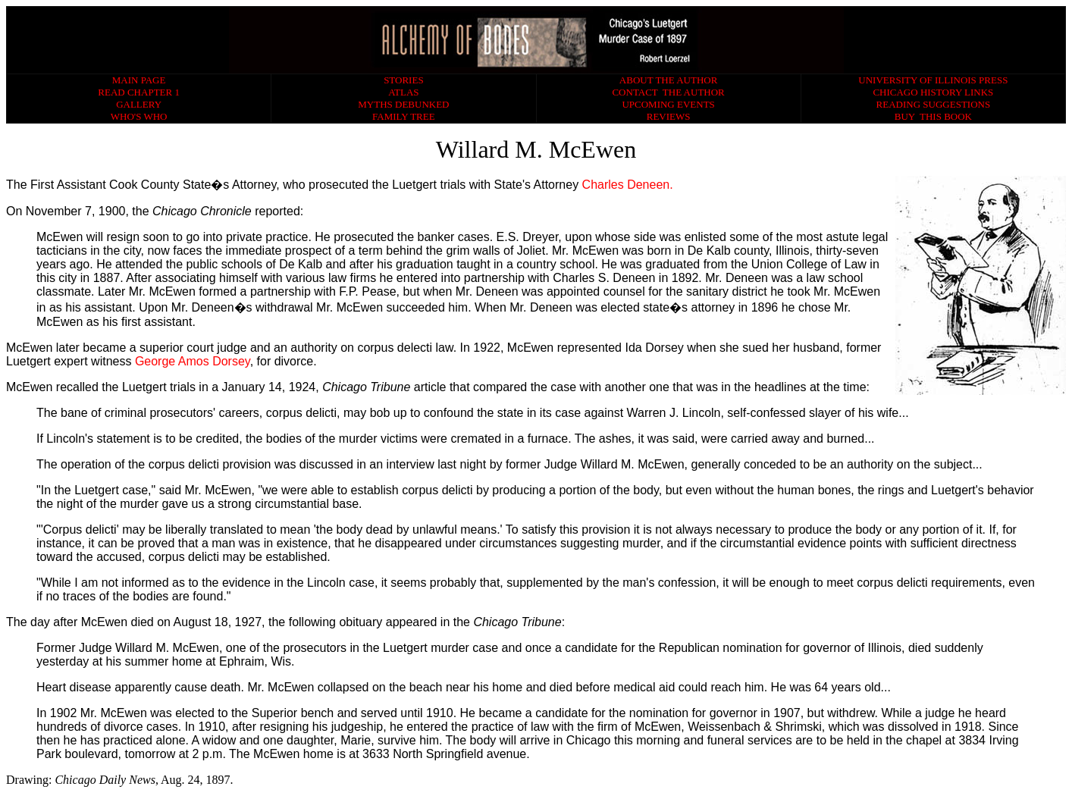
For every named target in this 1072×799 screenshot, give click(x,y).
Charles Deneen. (627, 184)
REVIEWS (669, 116)
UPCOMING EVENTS (668, 104)
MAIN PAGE (139, 80)
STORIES (404, 80)
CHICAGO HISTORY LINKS (933, 92)
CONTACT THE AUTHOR (668, 92)
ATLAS (403, 92)
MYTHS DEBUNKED (403, 104)
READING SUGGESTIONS (933, 104)
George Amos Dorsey (192, 361)
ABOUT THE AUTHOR (668, 80)
